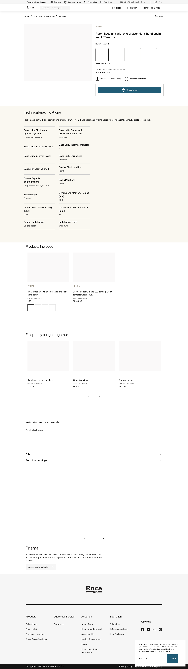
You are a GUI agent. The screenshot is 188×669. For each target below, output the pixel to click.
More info (143, 658)
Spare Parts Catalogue (37, 639)
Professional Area (151, 8)
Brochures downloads (36, 634)
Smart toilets (32, 629)
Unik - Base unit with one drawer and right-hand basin (47, 293)
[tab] (94, 422)
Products (116, 8)
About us (86, 616)
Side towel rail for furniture (40, 380)
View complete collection (41, 567)
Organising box (80, 380)
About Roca (87, 624)
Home (26, 16)
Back (161, 16)
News (84, 644)
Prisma (30, 286)
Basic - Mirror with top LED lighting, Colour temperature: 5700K (93, 293)
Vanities (62, 16)
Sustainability (87, 634)
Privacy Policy (125, 666)
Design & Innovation (91, 639)
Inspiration (132, 8)
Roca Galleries (116, 634)
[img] (30, 307)
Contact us (59, 624)
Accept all (172, 658)
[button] (42, 7)
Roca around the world (92, 629)
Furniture (50, 16)
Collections (31, 624)
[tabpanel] (48, 284)
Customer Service (64, 616)
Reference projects (118, 629)
